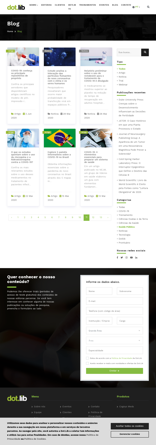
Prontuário (124, 243)
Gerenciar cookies (130, 434)
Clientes (60, 5)
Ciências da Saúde (129, 223)
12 (93, 217)
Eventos (104, 5)
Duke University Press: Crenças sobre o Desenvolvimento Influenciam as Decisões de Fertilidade (132, 108)
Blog (115, 5)
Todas (122, 207)
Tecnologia (124, 235)
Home (10, 31)
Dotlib (122, 239)
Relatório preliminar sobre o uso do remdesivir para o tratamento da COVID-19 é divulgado (96, 76)
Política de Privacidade (122, 358)
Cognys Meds (126, 407)
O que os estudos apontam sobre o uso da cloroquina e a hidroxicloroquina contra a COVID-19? (23, 157)
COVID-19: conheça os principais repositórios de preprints (21, 75)
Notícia (122, 77)
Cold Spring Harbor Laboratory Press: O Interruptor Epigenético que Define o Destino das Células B (133, 167)
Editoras (46, 5)
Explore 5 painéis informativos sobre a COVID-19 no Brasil (59, 155)
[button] (136, 7)
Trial (121, 81)
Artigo (122, 73)
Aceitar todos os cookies (130, 426)
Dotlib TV (72, 7)
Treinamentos (87, 5)
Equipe (38, 412)
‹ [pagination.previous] (11, 217)
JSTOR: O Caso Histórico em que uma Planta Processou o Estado (132, 125)
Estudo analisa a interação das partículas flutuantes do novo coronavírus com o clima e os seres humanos (59, 77)
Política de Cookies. (35, 439)
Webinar (123, 85)
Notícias (123, 231)
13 (101, 217)
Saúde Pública (127, 227)
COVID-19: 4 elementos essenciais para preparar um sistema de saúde (96, 157)
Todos (122, 69)
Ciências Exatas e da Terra (133, 219)
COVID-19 (124, 211)
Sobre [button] (32, 5)
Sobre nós (39, 407)
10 (80, 217)
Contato (126, 5)
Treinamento (126, 215)
